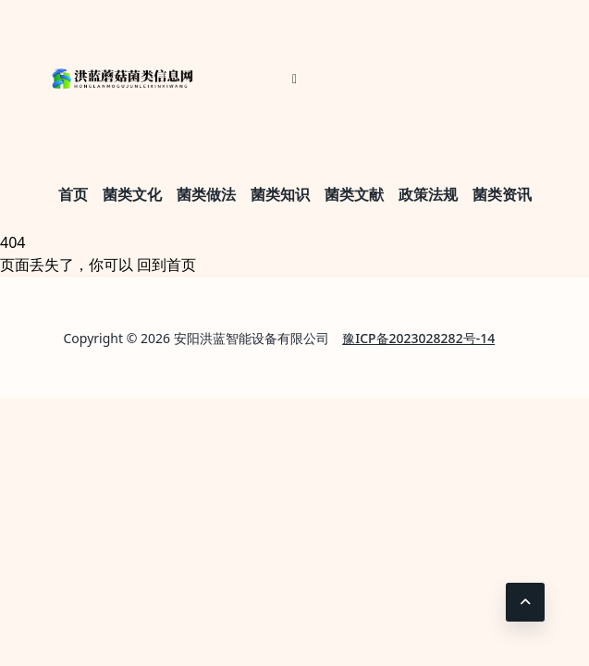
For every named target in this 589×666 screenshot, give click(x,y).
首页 (73, 194)
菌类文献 (354, 194)
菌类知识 (280, 194)
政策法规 (428, 194)
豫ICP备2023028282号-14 (418, 338)
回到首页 (166, 264)
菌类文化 (132, 194)
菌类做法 (206, 194)
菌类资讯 (502, 194)
